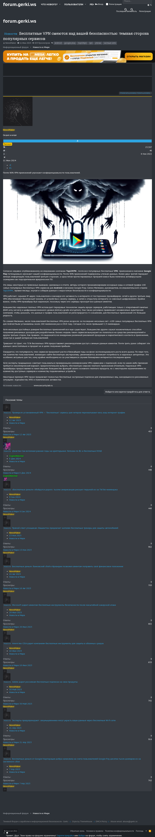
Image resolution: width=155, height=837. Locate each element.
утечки (98, 43)
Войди (82, 835)
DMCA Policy (101, 821)
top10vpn (82, 43)
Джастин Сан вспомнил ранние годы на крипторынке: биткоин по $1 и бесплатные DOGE (57, 451)
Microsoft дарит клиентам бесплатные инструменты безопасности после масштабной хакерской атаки (64, 605)
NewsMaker (10, 43)
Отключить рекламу (128, 93)
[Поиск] (148, 5)
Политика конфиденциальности (119, 831)
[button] (60, 4)
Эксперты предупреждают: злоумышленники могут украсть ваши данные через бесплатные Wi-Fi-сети (64, 720)
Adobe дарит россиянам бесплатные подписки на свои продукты (45, 682)
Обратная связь (77, 831)
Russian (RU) (10, 831)
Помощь (139, 831)
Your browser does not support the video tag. (77, 69)
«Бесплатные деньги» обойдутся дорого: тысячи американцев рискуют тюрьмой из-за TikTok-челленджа (65, 489)
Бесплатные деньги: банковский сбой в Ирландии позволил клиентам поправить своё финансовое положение (67, 566)
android (58, 43)
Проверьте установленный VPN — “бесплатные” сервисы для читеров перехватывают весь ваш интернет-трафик (68, 412)
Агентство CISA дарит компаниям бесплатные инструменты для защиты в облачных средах (58, 643)
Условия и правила (94, 831)
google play (69, 43)
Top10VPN (8, 290)
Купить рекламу (144, 93)
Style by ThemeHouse (82, 821)
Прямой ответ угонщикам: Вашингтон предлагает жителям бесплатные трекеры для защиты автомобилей (65, 528)
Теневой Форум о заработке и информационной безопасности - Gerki (36, 821)
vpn (91, 43)
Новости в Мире (17, 423)
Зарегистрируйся (65, 835)
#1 (10, 168)
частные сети (110, 43)
